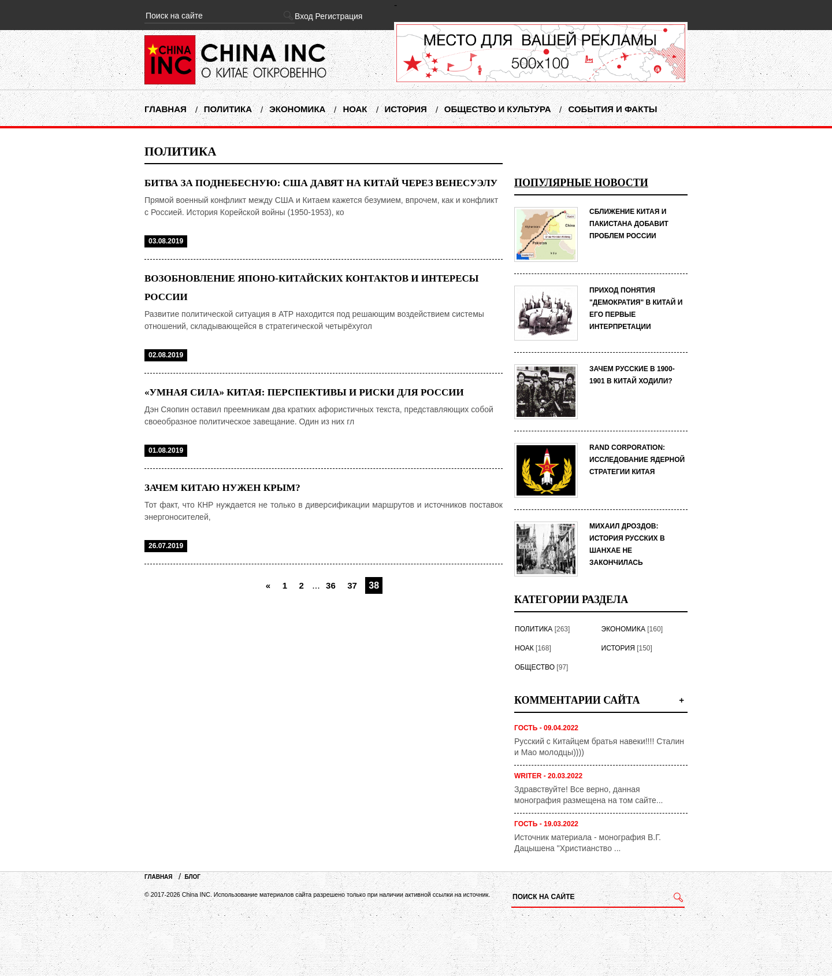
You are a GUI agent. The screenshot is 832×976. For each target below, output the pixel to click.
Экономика (297, 109)
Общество (535, 667)
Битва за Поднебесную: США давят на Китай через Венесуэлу (320, 183)
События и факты (612, 109)
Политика (228, 109)
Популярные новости (581, 182)
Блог (192, 877)
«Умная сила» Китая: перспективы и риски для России (304, 392)
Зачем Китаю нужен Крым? (222, 487)
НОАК (355, 109)
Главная (165, 109)
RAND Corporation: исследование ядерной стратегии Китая (637, 459)
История (406, 109)
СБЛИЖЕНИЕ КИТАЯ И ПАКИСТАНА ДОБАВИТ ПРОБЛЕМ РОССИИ (628, 224)
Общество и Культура (497, 109)
